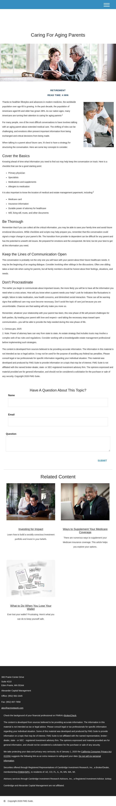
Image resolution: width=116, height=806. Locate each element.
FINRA (21, 772)
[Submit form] (102, 461)
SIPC (27, 772)
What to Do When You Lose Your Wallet (30, 607)
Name (11, 395)
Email (11, 414)
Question (11, 434)
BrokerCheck (70, 715)
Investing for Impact (30, 529)
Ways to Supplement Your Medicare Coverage (85, 530)
